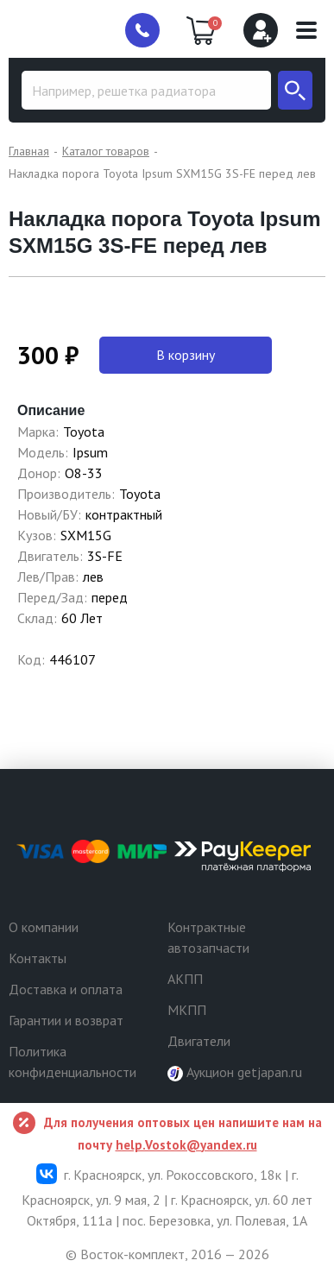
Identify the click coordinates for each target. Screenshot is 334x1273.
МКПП (186, 1009)
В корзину (185, 354)
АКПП (185, 978)
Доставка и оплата (66, 989)
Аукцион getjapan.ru (234, 1072)
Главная (29, 151)
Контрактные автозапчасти (208, 937)
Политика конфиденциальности (72, 1062)
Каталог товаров (105, 151)
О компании (44, 927)
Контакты (37, 958)
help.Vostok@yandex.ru (186, 1145)
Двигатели (198, 1040)
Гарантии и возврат (66, 1020)
